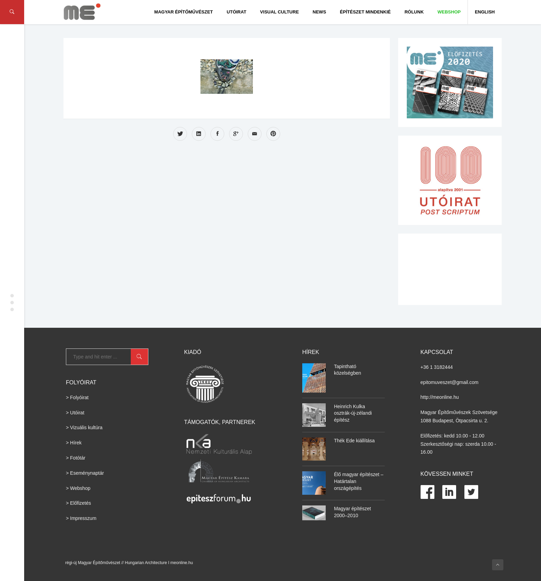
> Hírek (74, 442)
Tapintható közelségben (347, 370)
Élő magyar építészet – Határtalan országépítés (358, 481)
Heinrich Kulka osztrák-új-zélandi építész (353, 413)
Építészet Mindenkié (365, 11)
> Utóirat (75, 412)
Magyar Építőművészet (183, 11)
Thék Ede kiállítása (354, 440)
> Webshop (78, 488)
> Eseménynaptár (85, 473)
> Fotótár (75, 458)
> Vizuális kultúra (84, 427)
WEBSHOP (449, 11)
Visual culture (279, 11)
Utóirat (236, 11)
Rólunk (414, 11)
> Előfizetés (78, 503)
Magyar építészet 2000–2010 (352, 512)
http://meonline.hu (440, 397)
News (319, 11)
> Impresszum (81, 518)
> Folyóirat (77, 397)
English (485, 11)
